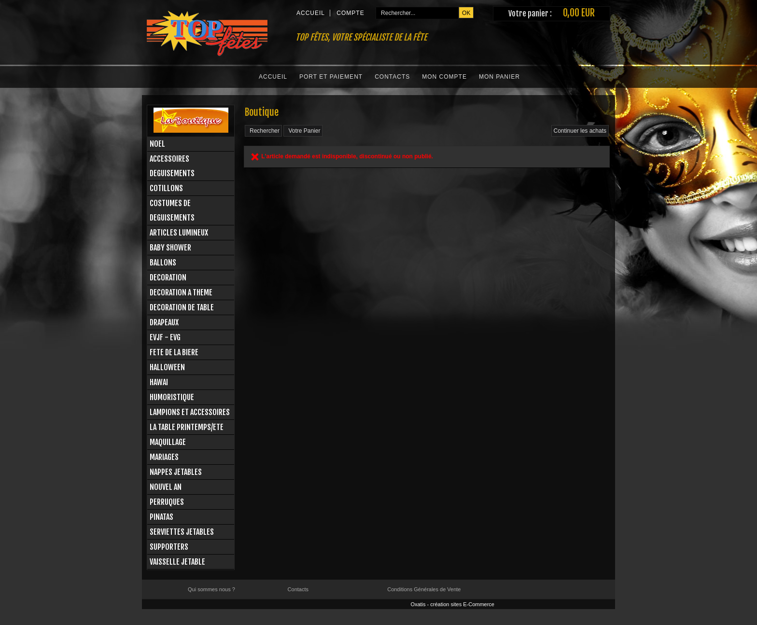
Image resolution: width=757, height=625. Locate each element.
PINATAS (161, 517)
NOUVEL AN (166, 487)
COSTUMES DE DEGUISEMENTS (172, 210)
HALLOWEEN (167, 367)
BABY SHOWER (170, 247)
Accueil (273, 76)
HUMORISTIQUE (172, 397)
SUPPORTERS (169, 547)
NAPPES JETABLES (176, 472)
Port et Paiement (331, 76)
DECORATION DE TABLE (182, 307)
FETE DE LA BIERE (174, 352)
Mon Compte (444, 76)
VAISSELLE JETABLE (177, 562)
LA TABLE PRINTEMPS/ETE (187, 427)
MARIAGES (164, 457)
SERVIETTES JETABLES (182, 532)
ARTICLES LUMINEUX (179, 232)
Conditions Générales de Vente (424, 589)
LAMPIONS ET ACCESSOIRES (190, 412)
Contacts (392, 76)
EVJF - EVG (165, 337)
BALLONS (163, 262)
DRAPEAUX (164, 322)
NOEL (157, 144)
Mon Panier (499, 76)
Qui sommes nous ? (211, 589)
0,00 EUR (579, 13)
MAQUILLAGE (168, 442)
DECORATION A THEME (181, 292)
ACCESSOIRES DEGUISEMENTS (172, 166)
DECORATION (168, 277)
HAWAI (159, 382)
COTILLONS (166, 188)
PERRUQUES (167, 502)
